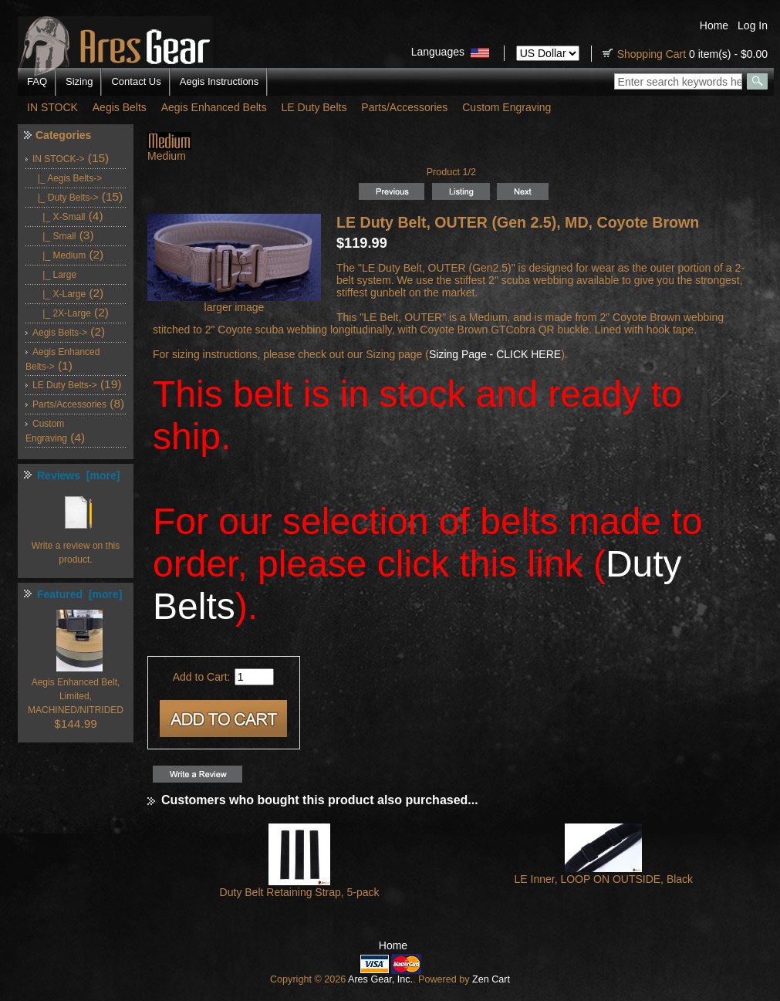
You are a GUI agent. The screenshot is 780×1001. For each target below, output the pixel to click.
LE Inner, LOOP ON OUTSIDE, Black (604, 879)
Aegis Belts (120, 107)
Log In (753, 25)
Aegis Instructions (219, 81)
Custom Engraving (506, 107)
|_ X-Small (58, 216)
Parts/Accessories (404, 107)
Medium (169, 151)
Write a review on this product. (76, 545)
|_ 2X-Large (61, 313)
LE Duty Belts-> (64, 385)
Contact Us (135, 81)
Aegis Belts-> (59, 332)
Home (714, 25)
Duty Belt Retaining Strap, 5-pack (300, 892)
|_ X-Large (59, 294)
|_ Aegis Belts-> (67, 178)
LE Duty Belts (314, 107)
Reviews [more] (78, 475)
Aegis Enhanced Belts (214, 107)
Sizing (79, 81)
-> (58, 159)
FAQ (37, 81)
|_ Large (54, 274)
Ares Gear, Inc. (380, 979)
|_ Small (54, 236)
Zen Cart (491, 979)
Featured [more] (79, 594)
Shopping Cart (652, 54)
